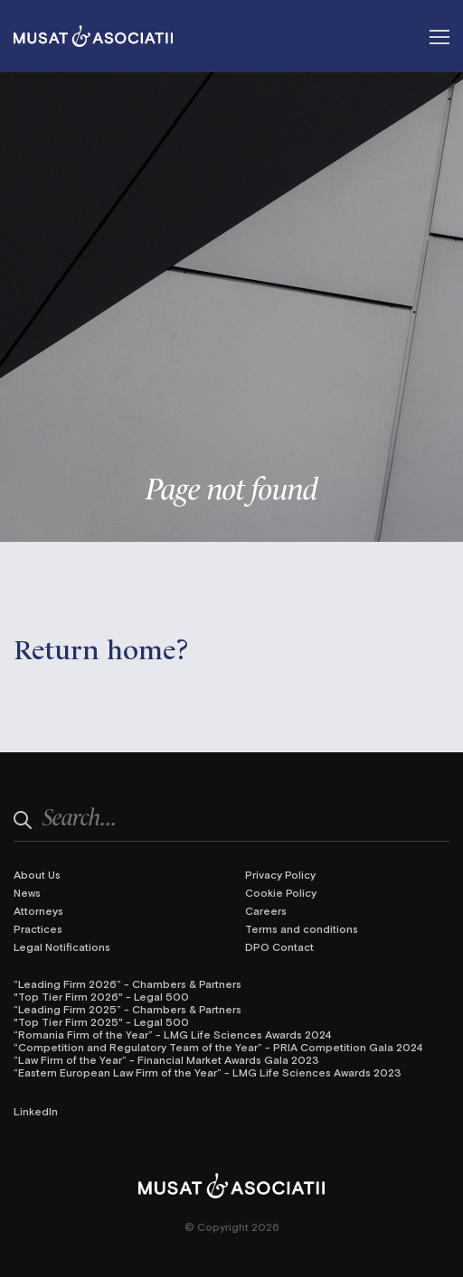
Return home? (101, 647)
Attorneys (38, 910)
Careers (266, 910)
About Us (37, 874)
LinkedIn (36, 1111)
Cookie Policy (281, 892)
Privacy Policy (280, 874)
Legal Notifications (62, 946)
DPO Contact (279, 946)
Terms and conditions (301, 928)
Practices (38, 928)
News (27, 892)
